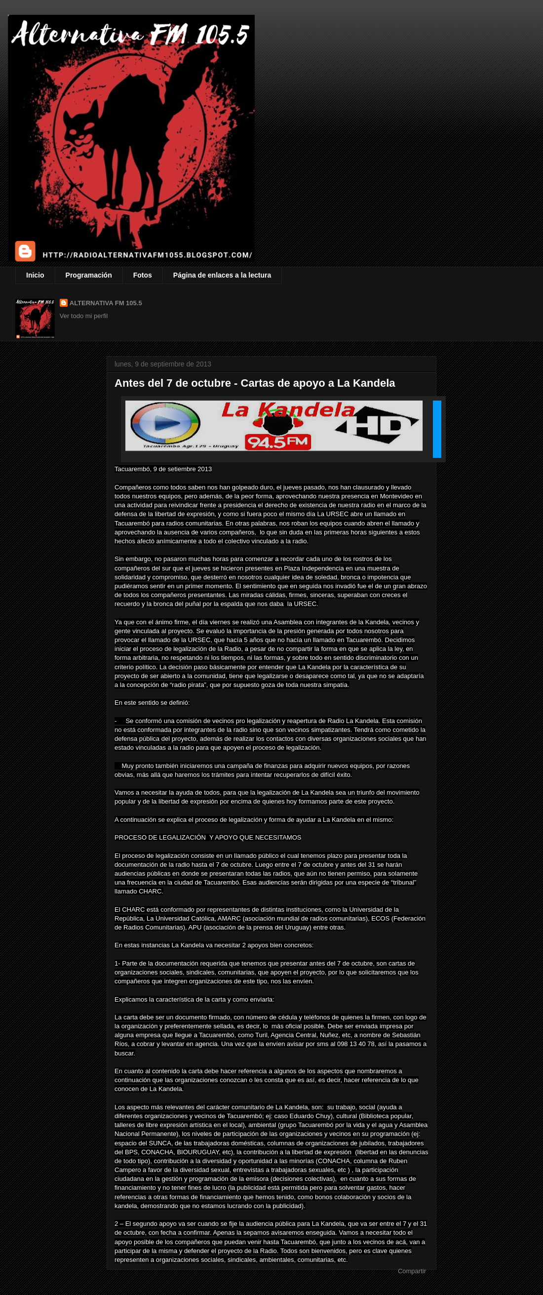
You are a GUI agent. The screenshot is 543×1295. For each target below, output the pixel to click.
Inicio (35, 275)
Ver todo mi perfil (84, 316)
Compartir (412, 1271)
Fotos (142, 275)
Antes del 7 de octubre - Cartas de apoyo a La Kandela (255, 383)
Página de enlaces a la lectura (222, 275)
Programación (89, 275)
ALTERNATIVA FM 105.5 (106, 303)
